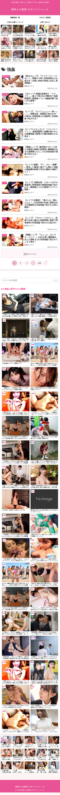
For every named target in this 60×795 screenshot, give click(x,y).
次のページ (30, 256)
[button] (55, 283)
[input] (30, 282)
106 (39, 266)
